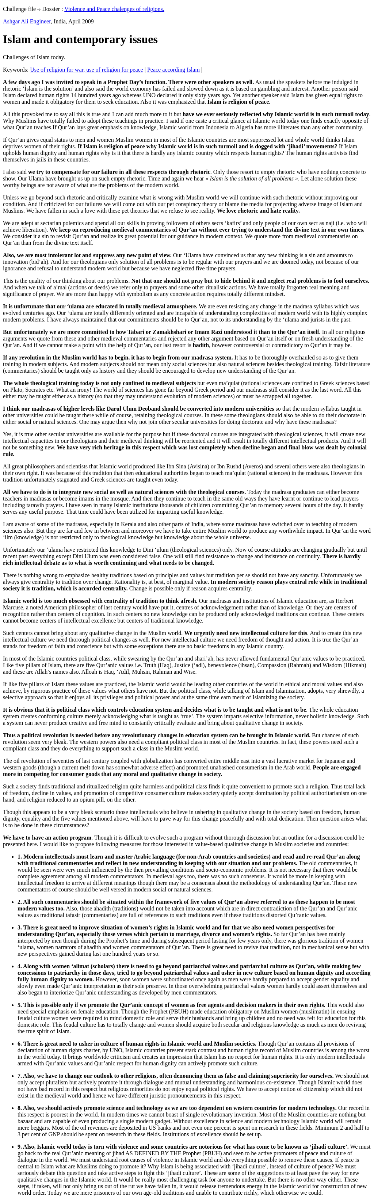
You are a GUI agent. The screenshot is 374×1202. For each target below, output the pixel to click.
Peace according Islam (173, 69)
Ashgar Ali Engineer (27, 21)
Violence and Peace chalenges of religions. (114, 9)
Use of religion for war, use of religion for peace (86, 69)
